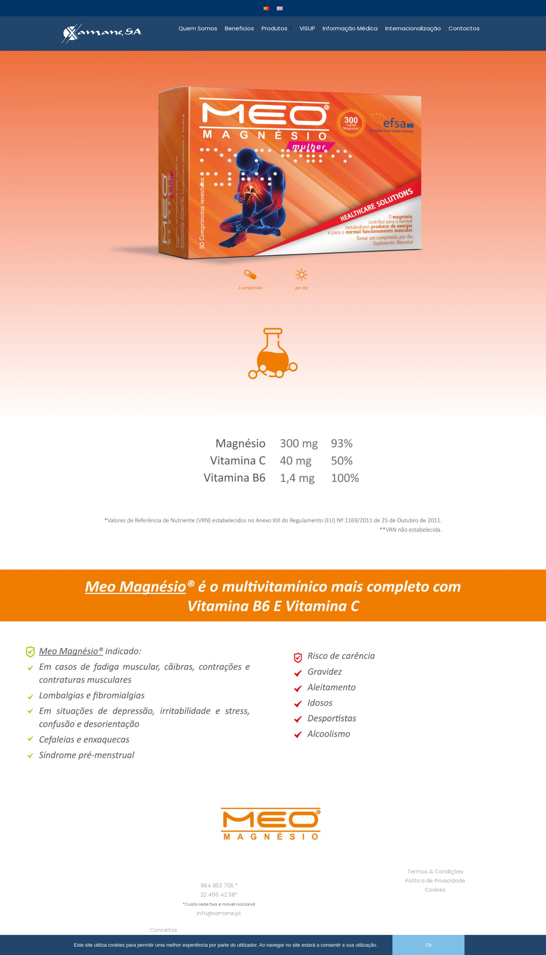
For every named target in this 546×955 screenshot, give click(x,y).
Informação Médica (350, 29)
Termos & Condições (435, 872)
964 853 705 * (219, 887)
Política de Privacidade (435, 881)
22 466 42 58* (219, 896)
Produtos (274, 29)
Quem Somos (198, 29)
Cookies (435, 890)
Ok (428, 945)
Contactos (464, 29)
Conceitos (163, 931)
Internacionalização (413, 29)
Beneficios (239, 29)
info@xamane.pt (219, 914)
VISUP (307, 29)
